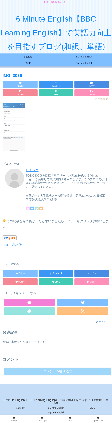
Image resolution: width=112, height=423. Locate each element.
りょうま (32, 170)
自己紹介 (20, 408)
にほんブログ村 (13, 244)
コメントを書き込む (57, 371)
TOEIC (91, 408)
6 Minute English (56, 408)
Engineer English (56, 413)
